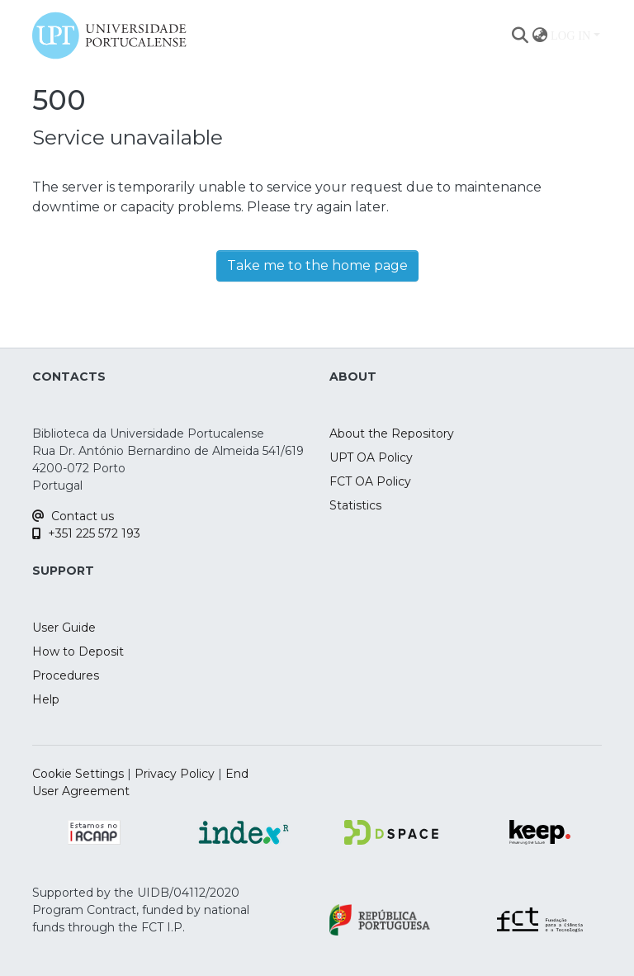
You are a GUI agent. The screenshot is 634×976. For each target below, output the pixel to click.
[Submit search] (519, 35)
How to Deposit (78, 651)
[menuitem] (539, 35)
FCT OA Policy (370, 481)
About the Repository (391, 433)
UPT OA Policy (371, 457)
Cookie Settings (78, 773)
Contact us (73, 516)
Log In (570, 35)
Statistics (355, 505)
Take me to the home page (317, 265)
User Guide (64, 627)
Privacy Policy (175, 773)
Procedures (65, 675)
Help (45, 699)
